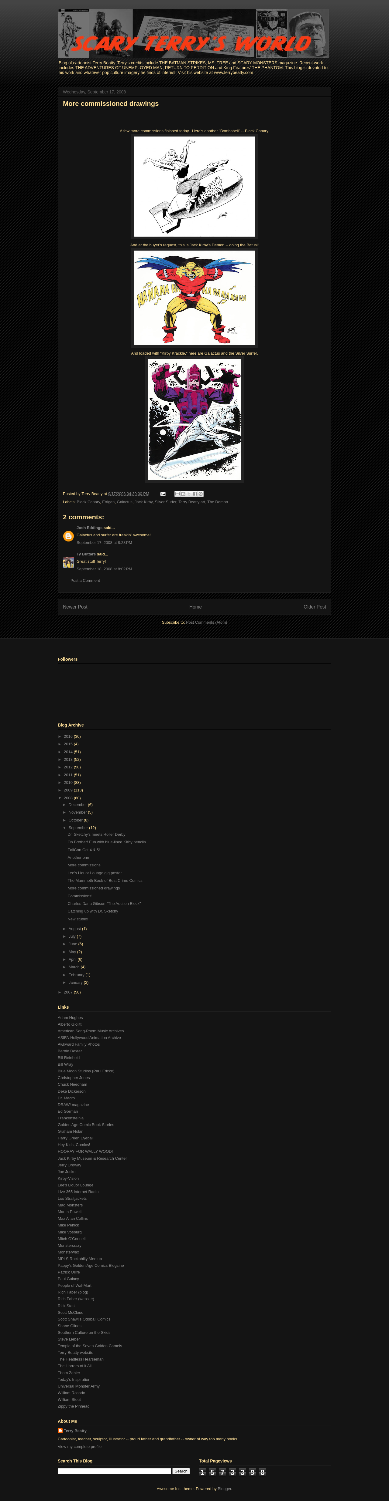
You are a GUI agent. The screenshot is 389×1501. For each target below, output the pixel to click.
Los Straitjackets (72, 1198)
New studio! (77, 919)
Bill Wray (65, 1064)
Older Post (315, 606)
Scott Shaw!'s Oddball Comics (84, 1319)
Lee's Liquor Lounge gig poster (94, 873)
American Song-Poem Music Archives (91, 1031)
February (77, 975)
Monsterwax (68, 1252)
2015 (69, 744)
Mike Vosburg (70, 1232)
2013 (69, 759)
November (78, 812)
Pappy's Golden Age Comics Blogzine (91, 1265)
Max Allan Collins (73, 1218)
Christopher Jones (74, 1077)
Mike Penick (68, 1225)
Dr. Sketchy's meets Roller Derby (96, 834)
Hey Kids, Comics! (74, 1144)
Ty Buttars (86, 554)
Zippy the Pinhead (74, 1406)
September (79, 827)
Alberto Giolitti (70, 1024)
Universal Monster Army (79, 1386)
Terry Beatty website (75, 1352)
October (76, 820)
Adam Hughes (70, 1017)
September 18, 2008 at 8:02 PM (104, 569)
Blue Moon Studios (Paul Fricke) (86, 1071)
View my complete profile (80, 1446)
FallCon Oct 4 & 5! (83, 850)
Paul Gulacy (68, 1279)
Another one (78, 857)
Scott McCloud (71, 1312)
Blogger (224, 1488)
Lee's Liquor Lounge (75, 1185)
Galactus (125, 502)
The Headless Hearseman (81, 1359)
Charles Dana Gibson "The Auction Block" (104, 903)
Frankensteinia (71, 1118)
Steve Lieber (69, 1339)
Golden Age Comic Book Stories (86, 1124)
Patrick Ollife (69, 1272)
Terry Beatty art (191, 502)
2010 (69, 782)
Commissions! (79, 896)
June (73, 944)
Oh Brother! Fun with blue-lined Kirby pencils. (107, 842)
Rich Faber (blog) (73, 1292)
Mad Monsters (70, 1205)
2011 (69, 775)
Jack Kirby (144, 502)
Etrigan (108, 502)
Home (195, 606)
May (73, 952)
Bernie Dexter (70, 1051)
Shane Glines (69, 1326)
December (78, 804)
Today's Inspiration (74, 1379)
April (73, 959)
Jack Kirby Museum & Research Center (92, 1158)
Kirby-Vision (68, 1178)
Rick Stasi (66, 1306)
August (75, 928)
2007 (69, 992)
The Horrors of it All (74, 1366)
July (73, 936)
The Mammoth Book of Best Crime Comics (104, 880)
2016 (69, 736)
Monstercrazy (69, 1245)
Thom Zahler (69, 1373)
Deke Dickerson (72, 1091)
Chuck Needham (72, 1084)
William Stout (69, 1399)
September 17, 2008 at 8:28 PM (104, 542)
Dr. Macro (66, 1098)
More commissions (83, 865)
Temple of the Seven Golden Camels (90, 1346)
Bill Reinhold (69, 1057)
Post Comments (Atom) (206, 622)
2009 (69, 790)
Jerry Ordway (69, 1165)
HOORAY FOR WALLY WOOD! (85, 1151)
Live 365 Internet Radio (78, 1191)
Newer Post (75, 606)
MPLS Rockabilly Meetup (80, 1258)
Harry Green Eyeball (76, 1138)
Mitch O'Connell (71, 1238)
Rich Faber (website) (76, 1299)
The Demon (217, 502)
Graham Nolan (71, 1131)
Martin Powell (69, 1211)
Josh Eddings (89, 527)
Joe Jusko (67, 1171)
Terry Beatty (75, 1430)
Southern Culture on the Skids (84, 1332)
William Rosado (71, 1393)
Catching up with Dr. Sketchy (92, 911)
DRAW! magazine (73, 1104)
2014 (69, 752)
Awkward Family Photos (79, 1044)
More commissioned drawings (111, 103)
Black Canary (88, 502)
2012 (69, 767)
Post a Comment (85, 580)
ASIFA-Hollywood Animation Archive (89, 1037)
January (76, 982)
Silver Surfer (165, 502)
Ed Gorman (68, 1111)
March (75, 967)
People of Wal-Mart (74, 1285)
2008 (69, 798)
